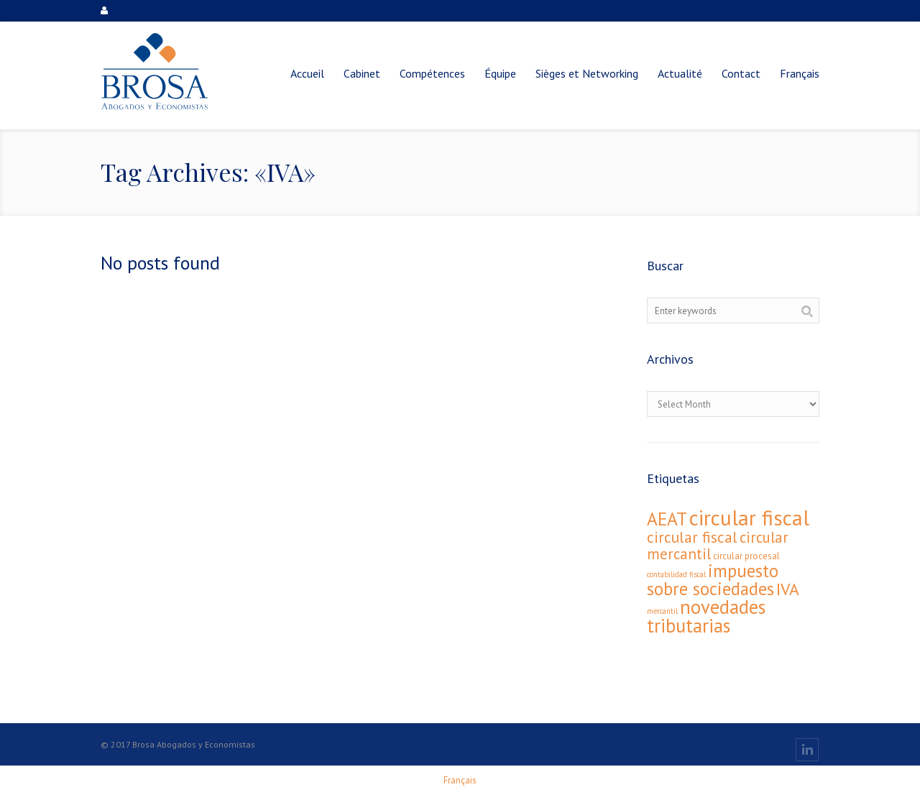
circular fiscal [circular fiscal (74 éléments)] (749, 517)
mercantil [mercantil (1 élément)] (662, 611)
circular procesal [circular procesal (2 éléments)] (746, 556)
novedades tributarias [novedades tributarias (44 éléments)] (706, 616)
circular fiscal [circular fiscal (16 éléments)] (692, 537)
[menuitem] (799, 73)
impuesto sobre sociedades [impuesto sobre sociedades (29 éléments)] (712, 579)
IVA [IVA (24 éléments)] (787, 589)
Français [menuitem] (460, 780)
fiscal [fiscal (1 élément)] (697, 574)
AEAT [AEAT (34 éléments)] (667, 518)
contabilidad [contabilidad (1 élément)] (667, 574)
